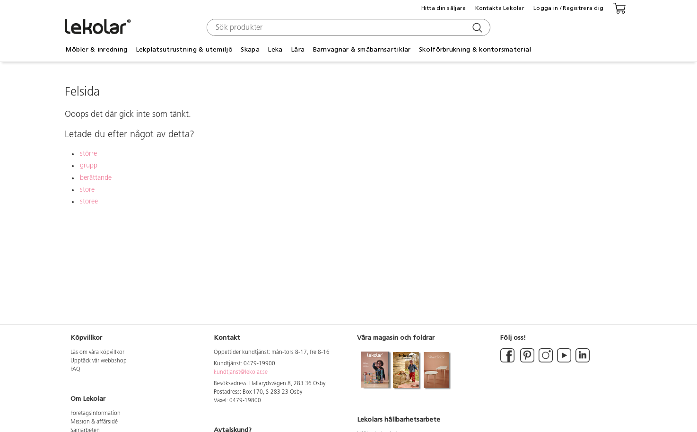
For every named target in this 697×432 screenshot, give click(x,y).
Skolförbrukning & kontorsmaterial (475, 49)
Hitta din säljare (443, 8)
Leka (275, 49)
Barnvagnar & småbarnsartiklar (362, 49)
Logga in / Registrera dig (568, 8)
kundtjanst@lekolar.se (241, 372)
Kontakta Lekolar (499, 8)
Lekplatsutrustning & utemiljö (184, 49)
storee (89, 201)
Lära (298, 49)
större (88, 154)
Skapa (250, 49)
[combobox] (347, 27)
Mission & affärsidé (94, 422)
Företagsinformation (95, 413)
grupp (88, 165)
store (87, 190)
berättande (96, 178)
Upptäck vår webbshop (98, 361)
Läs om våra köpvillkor (97, 352)
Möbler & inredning (96, 49)
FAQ (75, 369)
